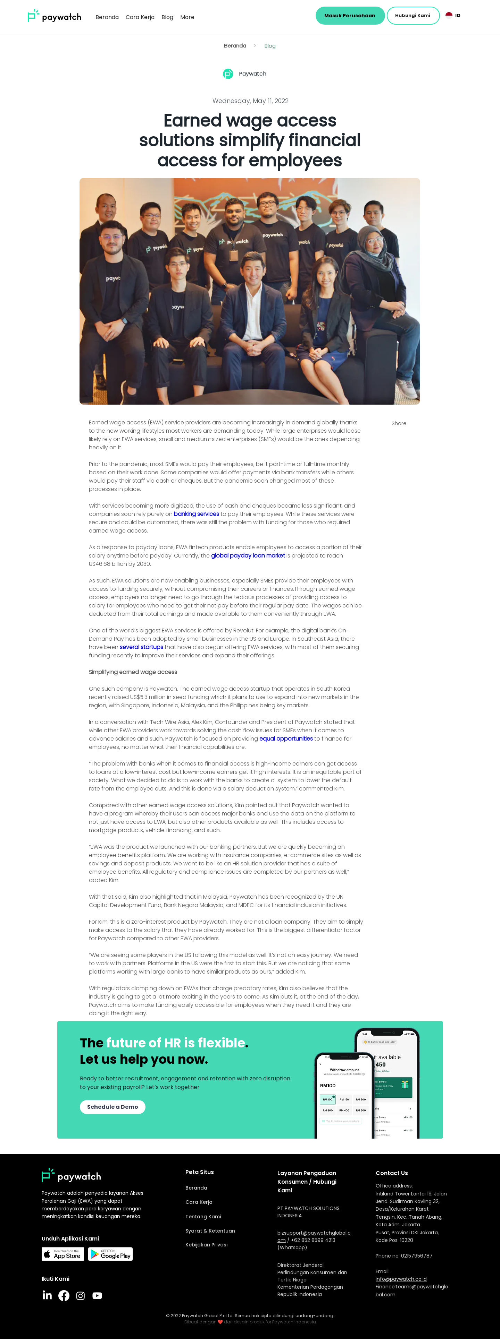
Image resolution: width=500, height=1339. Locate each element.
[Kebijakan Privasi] (222, 1245)
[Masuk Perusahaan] (350, 16)
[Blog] (270, 46)
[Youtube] (97, 1295)
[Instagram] (80, 1295)
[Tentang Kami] (222, 1216)
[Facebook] (63, 1295)
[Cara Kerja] (222, 1202)
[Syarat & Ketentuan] (222, 1231)
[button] (413, 16)
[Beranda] (235, 46)
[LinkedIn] (47, 1295)
